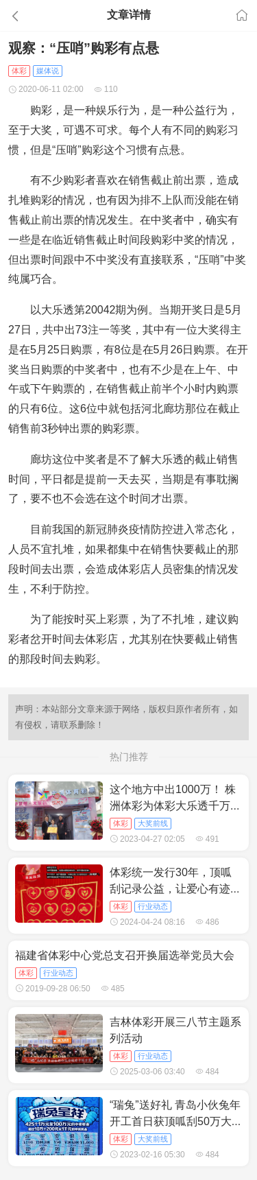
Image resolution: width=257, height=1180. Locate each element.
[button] (38, 16)
